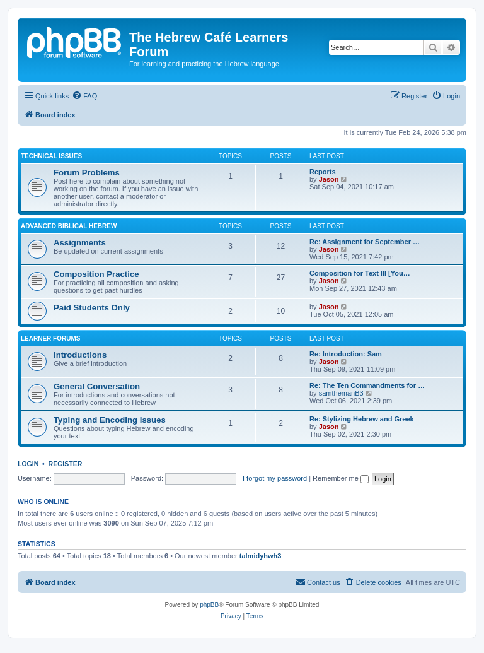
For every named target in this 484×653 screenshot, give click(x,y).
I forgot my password (275, 478)
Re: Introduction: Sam (345, 354)
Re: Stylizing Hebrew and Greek (361, 419)
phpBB (209, 604)
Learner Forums (50, 338)
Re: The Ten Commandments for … (367, 385)
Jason (329, 179)
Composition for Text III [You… (359, 273)
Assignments (80, 242)
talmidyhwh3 (260, 556)
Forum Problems (87, 172)
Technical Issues (51, 156)
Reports (322, 171)
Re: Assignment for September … (364, 241)
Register (66, 464)
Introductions (80, 355)
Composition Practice (96, 274)
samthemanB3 (341, 393)
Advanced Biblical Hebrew (69, 226)
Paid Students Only (92, 307)
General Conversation (97, 386)
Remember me (341, 478)
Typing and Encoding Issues (110, 420)
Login (28, 464)
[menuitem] (84, 95)
